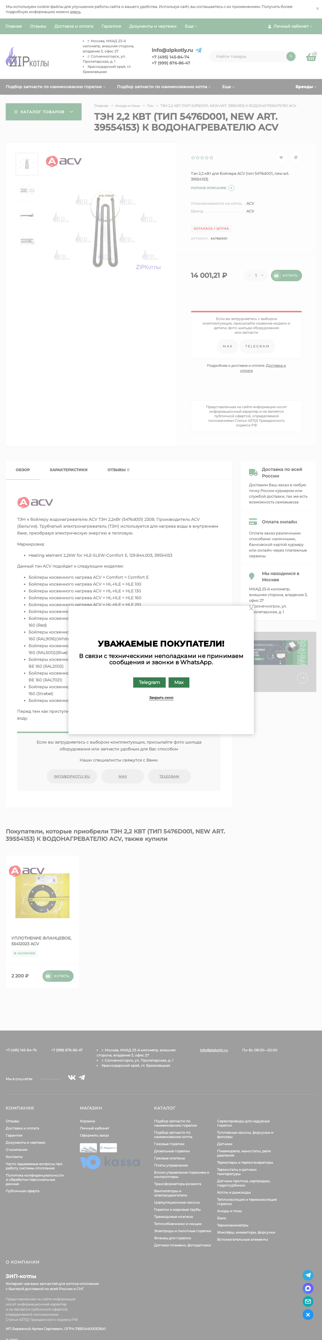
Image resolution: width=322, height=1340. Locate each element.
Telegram (149, 682)
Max (178, 682)
